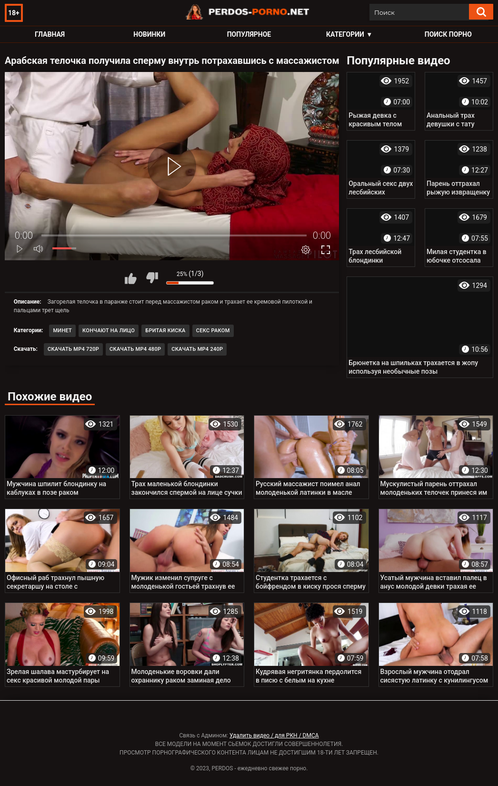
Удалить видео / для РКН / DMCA (274, 735)
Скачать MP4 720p (73, 349)
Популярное (249, 34)
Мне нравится (130, 277)
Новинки (149, 34)
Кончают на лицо (108, 330)
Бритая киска (165, 330)
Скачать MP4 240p (197, 349)
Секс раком (213, 330)
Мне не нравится (151, 277)
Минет (62, 330)
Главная (50, 34)
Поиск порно (448, 34)
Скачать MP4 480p (135, 349)
